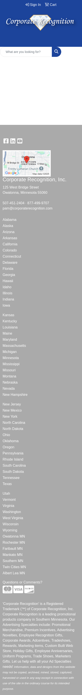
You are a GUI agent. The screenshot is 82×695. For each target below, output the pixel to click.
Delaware (10, 262)
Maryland (10, 339)
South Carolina (14, 465)
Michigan (10, 352)
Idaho (7, 287)
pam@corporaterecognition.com (27, 208)
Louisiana (10, 327)
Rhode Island (13, 459)
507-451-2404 (13, 203)
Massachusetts (14, 346)
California (10, 244)
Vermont (9, 499)
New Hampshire (15, 394)
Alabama (9, 220)
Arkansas (10, 238)
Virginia (8, 506)
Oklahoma (11, 441)
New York (10, 416)
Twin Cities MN (14, 567)
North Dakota (13, 429)
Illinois (7, 293)
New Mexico (12, 410)
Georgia (9, 275)
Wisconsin (11, 524)
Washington (12, 512)
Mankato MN (13, 555)
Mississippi (11, 364)
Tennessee (11, 478)
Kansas (8, 315)
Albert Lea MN (14, 573)
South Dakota (13, 471)
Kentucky (10, 321)
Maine (7, 333)
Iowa (6, 305)
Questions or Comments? (22, 582)
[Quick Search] (26, 52)
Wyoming (10, 530)
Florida (8, 269)
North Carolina (14, 422)
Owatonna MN (14, 536)
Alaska (8, 226)
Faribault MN (13, 548)
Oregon (8, 447)
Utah (6, 493)
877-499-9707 (38, 203)
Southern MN (13, 561)
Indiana (8, 299)
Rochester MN (14, 542)
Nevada (9, 388)
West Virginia (13, 518)
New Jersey (12, 404)
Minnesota (11, 358)
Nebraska (10, 382)
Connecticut (12, 256)
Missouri (9, 370)
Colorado (10, 250)
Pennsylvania (13, 453)
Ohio (6, 435)
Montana (9, 376)
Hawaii (8, 281)
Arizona (8, 232)
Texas (7, 484)
